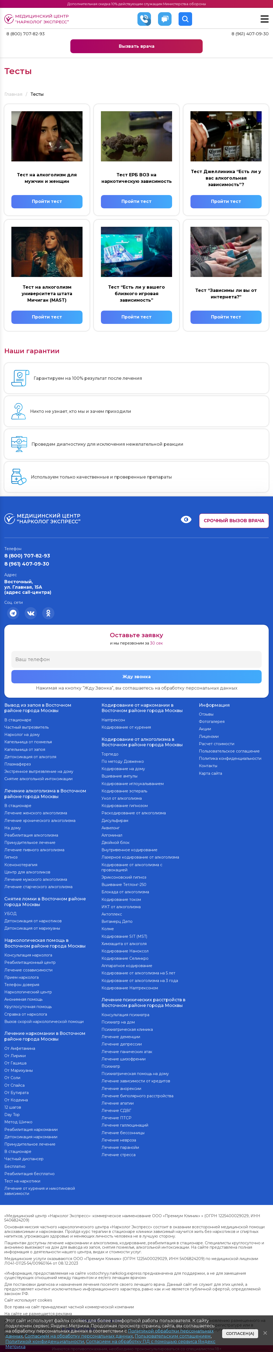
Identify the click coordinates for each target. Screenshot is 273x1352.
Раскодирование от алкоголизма (133, 813)
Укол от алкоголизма (121, 798)
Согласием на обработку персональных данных (79, 1336)
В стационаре (17, 721)
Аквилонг (110, 828)
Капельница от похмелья (28, 743)
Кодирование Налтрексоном (129, 988)
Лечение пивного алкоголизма (34, 850)
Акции (205, 730)
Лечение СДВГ (116, 1110)
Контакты (208, 767)
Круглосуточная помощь (28, 1006)
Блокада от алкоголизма (125, 892)
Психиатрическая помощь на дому (135, 1073)
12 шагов (12, 1106)
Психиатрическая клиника (127, 1029)
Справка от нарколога (25, 1013)
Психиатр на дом (118, 1022)
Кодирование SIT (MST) (124, 937)
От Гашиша (15, 1062)
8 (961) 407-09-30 (250, 34)
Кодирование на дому (123, 769)
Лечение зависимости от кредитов (135, 1081)
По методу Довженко (122, 762)
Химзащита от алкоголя (124, 944)
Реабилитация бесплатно (29, 1172)
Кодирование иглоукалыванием (132, 784)
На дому (12, 828)
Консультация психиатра (125, 1014)
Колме (107, 929)
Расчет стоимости (216, 744)
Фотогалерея (212, 722)
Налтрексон (113, 721)
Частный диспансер (24, 1158)
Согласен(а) (240, 1333)
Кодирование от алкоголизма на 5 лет (138, 973)
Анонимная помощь (23, 998)
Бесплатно (14, 1165)
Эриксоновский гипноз (123, 877)
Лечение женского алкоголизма (35, 813)
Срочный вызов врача (234, 521)
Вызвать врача (136, 46)
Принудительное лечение (29, 843)
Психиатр (110, 1066)
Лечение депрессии (121, 1044)
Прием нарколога (21, 976)
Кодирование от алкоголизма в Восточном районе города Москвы (142, 742)
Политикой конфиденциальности (44, 1341)
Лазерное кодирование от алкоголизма (140, 858)
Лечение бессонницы (122, 1132)
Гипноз (11, 858)
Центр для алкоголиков (27, 872)
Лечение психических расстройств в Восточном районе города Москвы (143, 1002)
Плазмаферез (17, 765)
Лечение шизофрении (123, 1059)
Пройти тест (47, 202)
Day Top (12, 1113)
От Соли (12, 1076)
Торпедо (110, 754)
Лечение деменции (120, 1036)
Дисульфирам (114, 821)
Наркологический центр (28, 991)
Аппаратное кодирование (126, 966)
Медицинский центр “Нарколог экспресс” (38, 18)
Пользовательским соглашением (173, 1336)
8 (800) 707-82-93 (26, 34)
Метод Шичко (18, 1121)
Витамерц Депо (117, 922)
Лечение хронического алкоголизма (39, 821)
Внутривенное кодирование (129, 850)
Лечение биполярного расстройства (137, 1095)
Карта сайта (210, 774)
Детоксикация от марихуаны (32, 928)
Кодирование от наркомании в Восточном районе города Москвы (142, 709)
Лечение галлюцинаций (124, 1125)
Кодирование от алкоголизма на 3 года (139, 981)
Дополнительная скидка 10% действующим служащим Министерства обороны (136, 3)
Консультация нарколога (28, 954)
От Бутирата (16, 1091)
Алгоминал (111, 835)
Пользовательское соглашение (229, 752)
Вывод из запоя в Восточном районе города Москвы (37, 709)
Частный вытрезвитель (26, 728)
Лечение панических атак (126, 1051)
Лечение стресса (118, 1154)
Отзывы (206, 715)
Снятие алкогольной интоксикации (38, 780)
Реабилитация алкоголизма (31, 835)
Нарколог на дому (22, 735)
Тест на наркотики (22, 1180)
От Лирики (15, 1054)
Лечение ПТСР (116, 1117)
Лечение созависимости (28, 969)
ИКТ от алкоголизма (121, 907)
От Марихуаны (18, 1069)
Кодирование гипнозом (124, 806)
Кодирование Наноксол (125, 951)
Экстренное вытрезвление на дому (38, 772)
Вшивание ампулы (119, 776)
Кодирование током (121, 900)
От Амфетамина (19, 1047)
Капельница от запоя (24, 750)
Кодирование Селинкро (125, 958)
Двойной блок (115, 843)
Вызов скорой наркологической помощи (44, 1021)
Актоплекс (111, 914)
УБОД (10, 913)
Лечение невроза (118, 1140)
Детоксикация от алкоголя (30, 757)
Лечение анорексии (121, 1088)
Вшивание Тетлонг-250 (123, 885)
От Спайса (14, 1084)
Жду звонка (136, 678)
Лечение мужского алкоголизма (35, 880)
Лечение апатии (117, 1103)
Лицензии (209, 737)
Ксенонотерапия (20, 865)
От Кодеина (16, 1098)
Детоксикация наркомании (30, 1135)
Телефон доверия (21, 984)
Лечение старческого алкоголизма (38, 887)
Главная (13, 94)
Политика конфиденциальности (230, 759)
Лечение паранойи (120, 1147)
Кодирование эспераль (124, 791)
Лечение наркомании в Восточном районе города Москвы (44, 1035)
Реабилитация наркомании (31, 1128)
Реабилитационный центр (30, 962)
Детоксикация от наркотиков (33, 921)
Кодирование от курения (126, 728)
